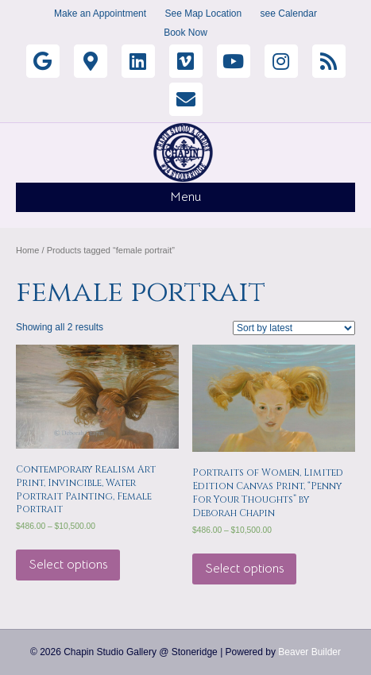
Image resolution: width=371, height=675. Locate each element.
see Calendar (289, 13)
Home (27, 250)
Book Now (185, 32)
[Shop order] (294, 328)
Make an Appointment (100, 13)
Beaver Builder (309, 652)
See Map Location (203, 13)
